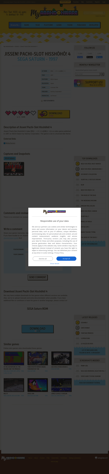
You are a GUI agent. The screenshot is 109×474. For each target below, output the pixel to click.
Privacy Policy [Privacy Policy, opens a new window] (59, 253)
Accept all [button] (66, 259)
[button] (54, 263)
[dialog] (54, 237)
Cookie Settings (48, 253)
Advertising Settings (46, 250)
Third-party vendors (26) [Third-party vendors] (52, 239)
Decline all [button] (43, 259)
